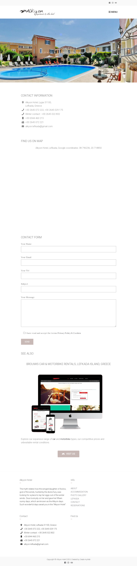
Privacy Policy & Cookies (69, 333)
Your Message (27, 297)
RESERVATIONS (78, 505)
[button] (68, 454)
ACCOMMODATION (79, 492)
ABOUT (74, 488)
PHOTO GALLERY (78, 495)
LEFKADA (75, 499)
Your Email (26, 257)
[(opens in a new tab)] (54, 439)
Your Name (26, 244)
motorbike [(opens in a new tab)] (65, 439)
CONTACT (75, 502)
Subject (24, 284)
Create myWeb (85, 559)
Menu (113, 12)
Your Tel (25, 270)
